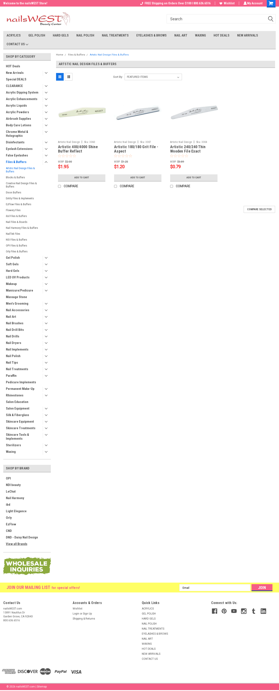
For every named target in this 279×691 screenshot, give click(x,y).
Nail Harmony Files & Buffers (22, 227)
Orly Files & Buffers (16, 251)
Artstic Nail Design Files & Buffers (20, 170)
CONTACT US (17, 44)
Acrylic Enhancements (21, 99)
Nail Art (11, 317)
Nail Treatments (17, 369)
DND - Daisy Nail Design (22, 537)
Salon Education (17, 402)
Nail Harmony (15, 498)
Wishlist (226, 3)
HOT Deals (13, 66)
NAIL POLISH (85, 35)
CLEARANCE (14, 86)
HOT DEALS (221, 35)
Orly (9, 518)
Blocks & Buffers (15, 177)
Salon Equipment (17, 408)
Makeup (11, 284)
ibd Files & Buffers (16, 216)
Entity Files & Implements (20, 198)
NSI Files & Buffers (16, 239)
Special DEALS (16, 79)
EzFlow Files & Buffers (18, 204)
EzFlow (11, 524)
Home (59, 54)
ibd (8, 505)
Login (76, 613)
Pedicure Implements (21, 382)
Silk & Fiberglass (17, 415)
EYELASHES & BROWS (151, 35)
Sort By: (118, 76)
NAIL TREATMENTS (115, 35)
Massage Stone (16, 297)
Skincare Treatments (20, 428)
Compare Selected (259, 209)
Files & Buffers (16, 162)
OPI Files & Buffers (16, 245)
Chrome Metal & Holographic (17, 134)
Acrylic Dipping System (22, 92)
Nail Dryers (13, 343)
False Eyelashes (17, 155)
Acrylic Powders (17, 112)
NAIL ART (180, 35)
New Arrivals (15, 73)
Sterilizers (13, 445)
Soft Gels (12, 264)
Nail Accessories (17, 310)
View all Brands (16, 544)
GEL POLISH (36, 35)
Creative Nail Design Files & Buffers (21, 185)
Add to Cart (81, 177)
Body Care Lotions (18, 125)
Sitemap (42, 686)
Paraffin (11, 376)
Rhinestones (14, 395)
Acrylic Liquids (16, 106)
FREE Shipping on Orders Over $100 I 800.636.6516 (175, 3)
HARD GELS (61, 35)
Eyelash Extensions (19, 149)
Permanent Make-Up (20, 389)
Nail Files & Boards (16, 222)
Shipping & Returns (84, 618)
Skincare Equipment (20, 422)
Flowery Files (13, 210)
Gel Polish (13, 258)
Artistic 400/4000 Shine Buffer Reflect (78, 149)
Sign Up (87, 613)
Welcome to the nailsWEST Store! (25, 3)
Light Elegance (16, 511)
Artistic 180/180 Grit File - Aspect (136, 149)
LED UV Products (17, 277)
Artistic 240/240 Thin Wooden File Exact (187, 149)
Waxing (11, 452)
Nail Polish (13, 356)
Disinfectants (15, 142)
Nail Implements (17, 349)
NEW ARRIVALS (247, 35)
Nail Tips (12, 363)
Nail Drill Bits (15, 330)
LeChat (11, 491)
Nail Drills (12, 336)
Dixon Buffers (13, 192)
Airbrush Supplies (18, 119)
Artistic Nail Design (69, 142)
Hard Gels (12, 271)
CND (9, 531)
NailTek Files (13, 233)
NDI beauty (13, 485)
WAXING (200, 35)
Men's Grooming (17, 304)
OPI (8, 478)
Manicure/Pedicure (19, 290)
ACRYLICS (14, 35)
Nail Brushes (14, 323)
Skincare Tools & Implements (17, 437)
